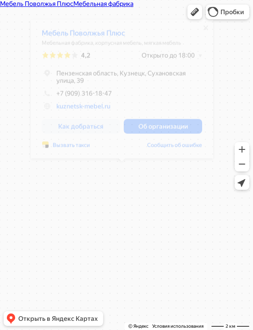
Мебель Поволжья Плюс (83, 36)
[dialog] (122, 92)
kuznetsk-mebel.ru (83, 109)
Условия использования (178, 326)
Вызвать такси (71, 148)
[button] (194, 12)
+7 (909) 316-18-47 (77, 96)
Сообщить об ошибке (174, 148)
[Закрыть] (205, 31)
